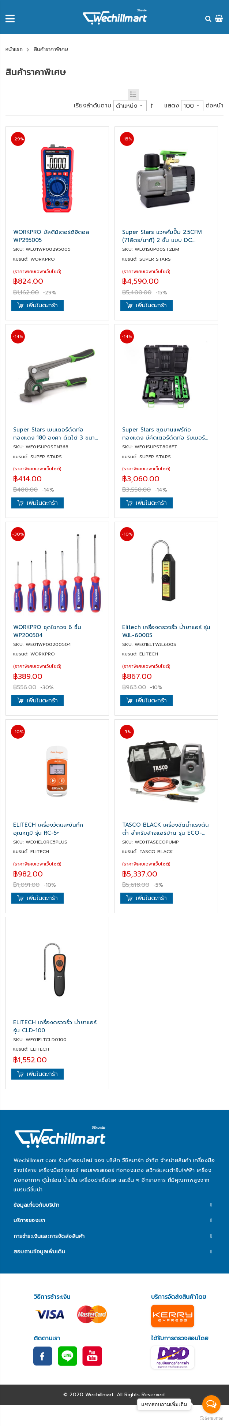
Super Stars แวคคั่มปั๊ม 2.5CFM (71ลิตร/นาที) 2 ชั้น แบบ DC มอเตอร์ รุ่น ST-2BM (162, 236)
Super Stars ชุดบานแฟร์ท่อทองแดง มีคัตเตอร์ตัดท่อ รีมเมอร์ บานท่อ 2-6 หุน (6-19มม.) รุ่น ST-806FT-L (164, 434)
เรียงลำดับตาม (92, 105)
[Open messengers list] (211, 1404)
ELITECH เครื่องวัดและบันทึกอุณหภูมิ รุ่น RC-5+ (48, 829)
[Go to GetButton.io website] (211, 1418)
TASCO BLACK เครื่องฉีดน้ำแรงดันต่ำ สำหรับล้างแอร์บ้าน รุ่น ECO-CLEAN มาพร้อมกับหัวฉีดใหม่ (165, 829)
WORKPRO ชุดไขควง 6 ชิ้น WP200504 (47, 631)
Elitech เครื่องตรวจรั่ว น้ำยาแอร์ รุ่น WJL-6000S (166, 631)
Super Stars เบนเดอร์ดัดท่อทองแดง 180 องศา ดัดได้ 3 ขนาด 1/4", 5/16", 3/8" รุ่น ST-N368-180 (56, 434)
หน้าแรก (14, 49)
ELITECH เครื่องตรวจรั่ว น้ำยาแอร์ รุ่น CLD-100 (55, 1026)
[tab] (114, 1204)
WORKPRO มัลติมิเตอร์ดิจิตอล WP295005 (51, 236)
